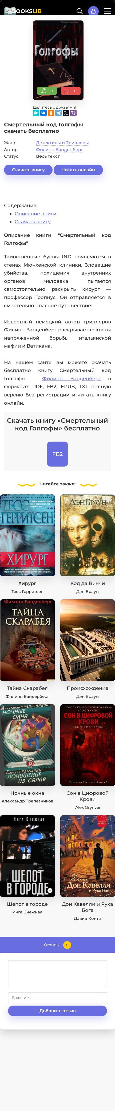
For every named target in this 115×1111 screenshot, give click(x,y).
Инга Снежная (27, 912)
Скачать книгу (28, 169)
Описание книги (35, 214)
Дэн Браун (87, 591)
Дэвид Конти (87, 918)
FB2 (57, 454)
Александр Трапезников (27, 801)
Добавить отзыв (57, 1010)
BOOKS (27, 11)
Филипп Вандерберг (27, 696)
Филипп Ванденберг (59, 149)
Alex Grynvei (87, 807)
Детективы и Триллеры (62, 142)
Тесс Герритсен (27, 591)
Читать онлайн (78, 169)
